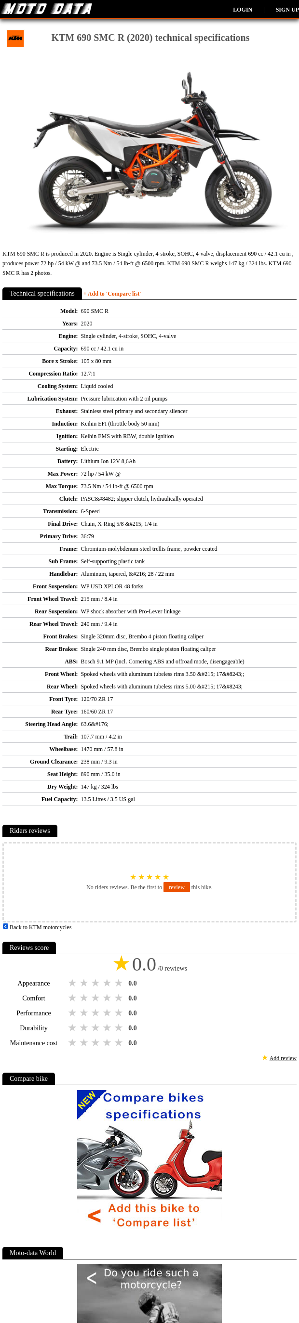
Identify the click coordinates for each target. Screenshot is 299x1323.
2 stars (85, 983)
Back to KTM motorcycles (36, 927)
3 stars (96, 983)
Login (242, 9)
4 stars (108, 983)
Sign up (287, 9)
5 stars (119, 983)
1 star (73, 983)
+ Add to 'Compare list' (112, 293)
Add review (283, 1058)
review (177, 887)
